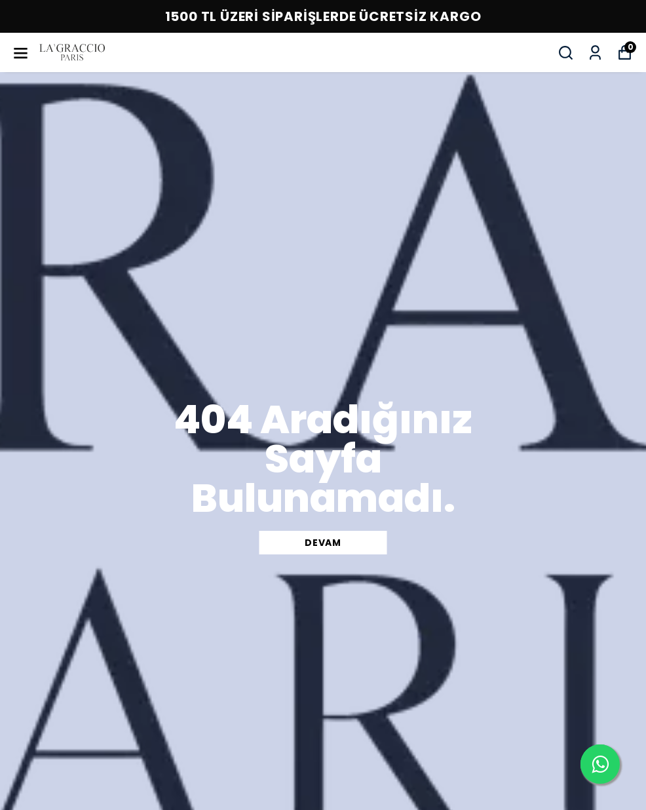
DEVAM (323, 542)
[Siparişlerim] (595, 53)
